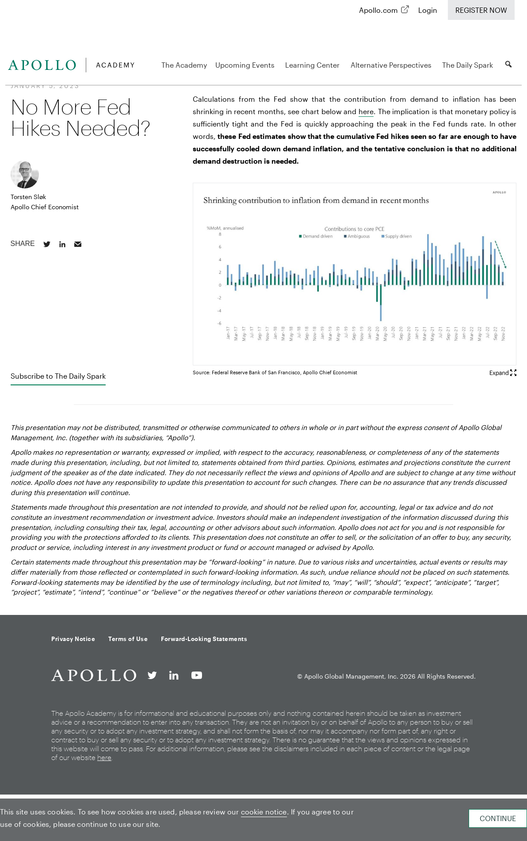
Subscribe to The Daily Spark (58, 376)
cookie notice (264, 811)
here (366, 111)
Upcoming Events (246, 65)
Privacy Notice (73, 638)
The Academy (184, 65)
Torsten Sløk (28, 196)
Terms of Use (128, 638)
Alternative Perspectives (392, 65)
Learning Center (313, 65)
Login (427, 10)
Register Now (481, 10)
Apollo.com (378, 10)
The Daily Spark (469, 65)
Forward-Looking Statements (204, 638)
